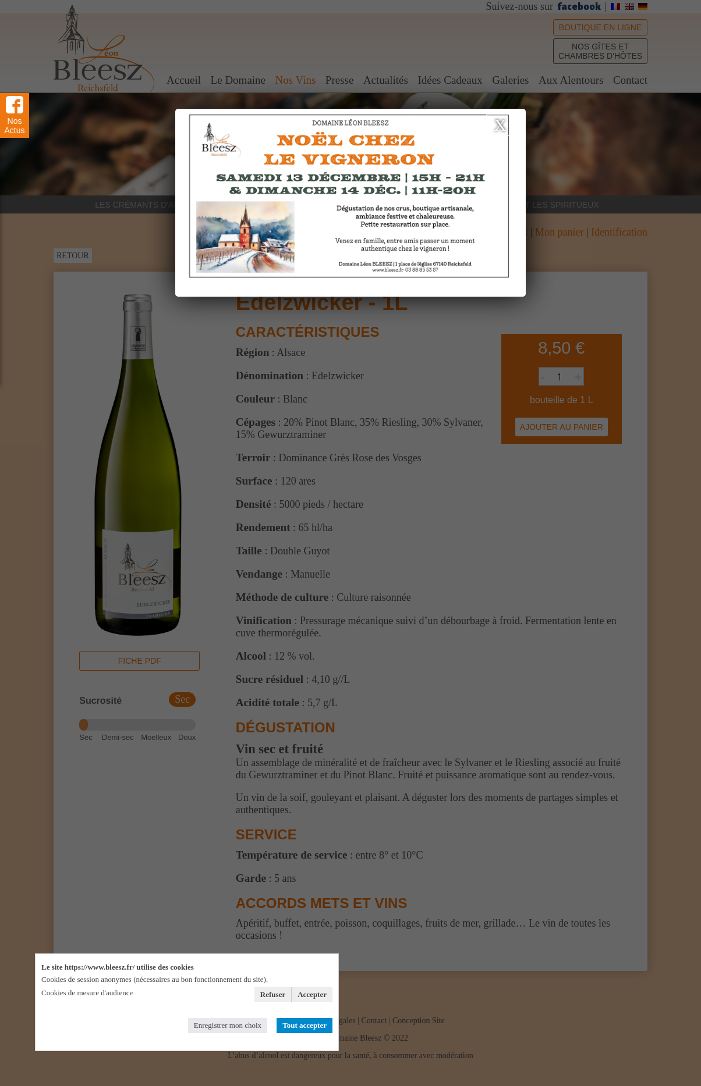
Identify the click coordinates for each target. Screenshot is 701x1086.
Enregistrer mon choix (227, 1025)
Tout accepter (304, 1025)
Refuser (272, 994)
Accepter (312, 994)
